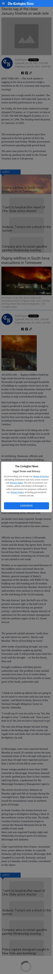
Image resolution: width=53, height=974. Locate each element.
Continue (26, 505)
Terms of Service (41, 476)
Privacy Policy (16, 482)
